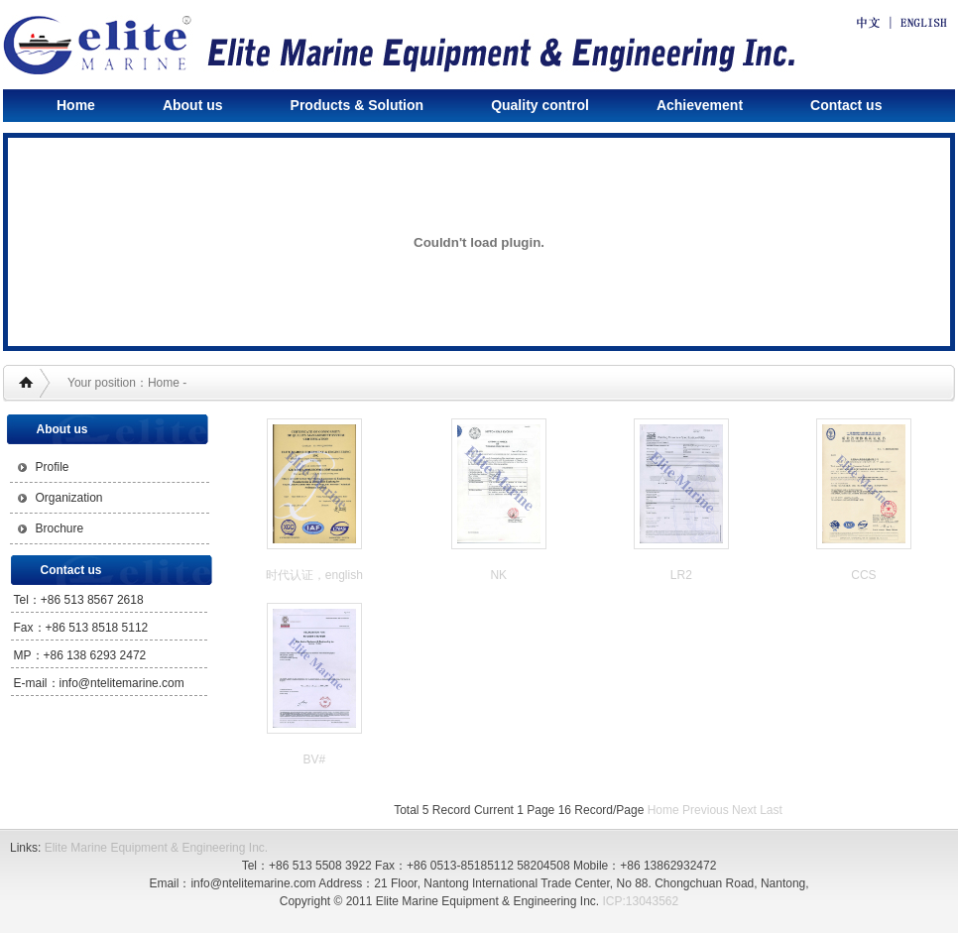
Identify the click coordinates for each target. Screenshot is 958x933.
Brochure (60, 528)
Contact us (846, 105)
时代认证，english (314, 575)
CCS (863, 575)
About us (193, 105)
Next (744, 810)
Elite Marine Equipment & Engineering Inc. (156, 848)
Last (771, 810)
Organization (69, 498)
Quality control (540, 105)
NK (498, 575)
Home (76, 105)
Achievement (700, 105)
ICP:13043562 (640, 901)
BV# (314, 759)
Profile (52, 467)
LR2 (681, 575)
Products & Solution (357, 105)
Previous (705, 810)
